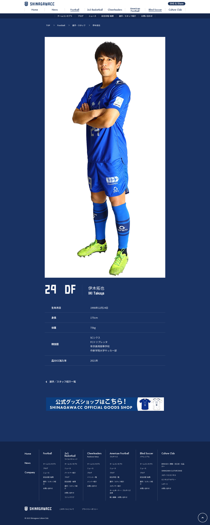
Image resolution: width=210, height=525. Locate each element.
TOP (48, 25)
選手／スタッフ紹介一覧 (62, 381)
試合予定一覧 (114, 477)
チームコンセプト (49, 464)
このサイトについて (66, 509)
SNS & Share (176, 3)
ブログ (45, 468)
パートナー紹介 (70, 472)
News (28, 463)
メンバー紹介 (92, 481)
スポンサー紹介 (115, 486)
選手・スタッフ (78, 25)
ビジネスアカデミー (169, 479)
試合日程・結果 (70, 481)
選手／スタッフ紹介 (117, 481)
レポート (165, 484)
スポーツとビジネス (169, 475)
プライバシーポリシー (90, 509)
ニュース (46, 472)
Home (28, 453)
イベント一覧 (92, 477)
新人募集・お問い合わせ (118, 497)
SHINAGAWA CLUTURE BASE (172, 470)
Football (61, 25)
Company (30, 472)
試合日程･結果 (48, 477)
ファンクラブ (69, 497)
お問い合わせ (48, 488)
